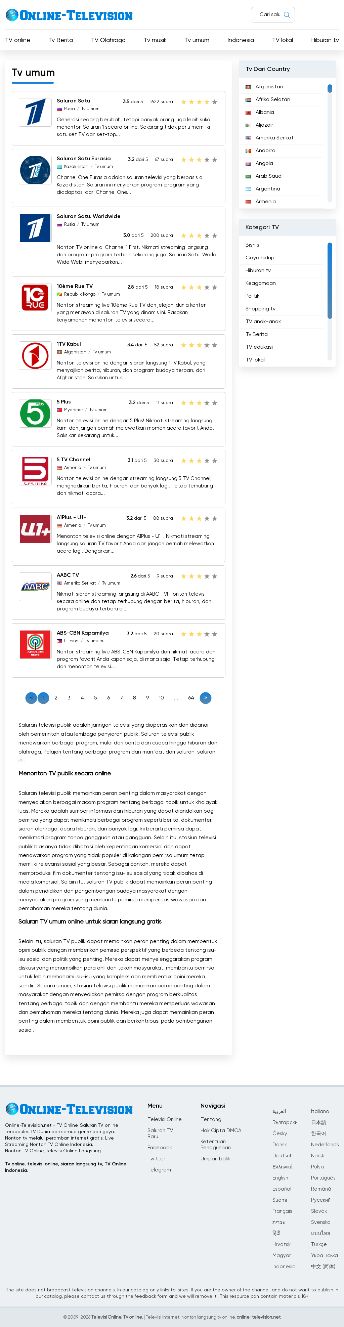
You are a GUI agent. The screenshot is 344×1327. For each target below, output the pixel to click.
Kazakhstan (76, 167)
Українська (324, 1255)
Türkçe (319, 1244)
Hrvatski (282, 1244)
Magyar (281, 1255)
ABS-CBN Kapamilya (83, 633)
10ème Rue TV (75, 286)
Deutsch (282, 1155)
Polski (317, 1166)
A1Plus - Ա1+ (71, 517)
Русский (321, 1200)
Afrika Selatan (268, 99)
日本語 (318, 1122)
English (280, 1178)
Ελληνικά (282, 1166)
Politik (253, 296)
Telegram (159, 1169)
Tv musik (155, 40)
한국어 (318, 1133)
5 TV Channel (73, 460)
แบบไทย (320, 1233)
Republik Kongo (79, 294)
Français (282, 1211)
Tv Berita (60, 40)
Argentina (263, 189)
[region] (287, 143)
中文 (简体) (323, 1266)
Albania (260, 112)
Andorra (260, 151)
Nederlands (325, 1144)
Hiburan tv (325, 40)
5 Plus (64, 402)
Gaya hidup (260, 258)
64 (191, 698)
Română (321, 1189)
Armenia (72, 468)
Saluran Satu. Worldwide (89, 216)
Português (323, 1178)
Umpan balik (215, 1158)
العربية (279, 1111)
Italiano (320, 1111)
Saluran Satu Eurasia (84, 159)
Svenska (321, 1222)
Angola (259, 163)
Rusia (69, 109)
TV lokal (282, 40)
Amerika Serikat (80, 583)
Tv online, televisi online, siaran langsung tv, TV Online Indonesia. (65, 1167)
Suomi (279, 1200)
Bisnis (252, 245)
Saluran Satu (73, 101)
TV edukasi (259, 347)
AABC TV (68, 575)
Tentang (211, 1119)
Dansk (279, 1144)
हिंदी (276, 1233)
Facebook (159, 1147)
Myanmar (73, 410)
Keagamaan (261, 283)
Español (281, 1189)
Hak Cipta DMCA (221, 1130)
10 (161, 698)
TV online (17, 40)
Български (285, 1122)
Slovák (319, 1211)
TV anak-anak (263, 322)
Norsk (317, 1155)
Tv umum (196, 40)
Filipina (71, 641)
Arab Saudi (264, 176)
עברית (279, 1222)
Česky (279, 1133)
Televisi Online (164, 1119)
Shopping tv (260, 309)
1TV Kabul (69, 344)
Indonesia (240, 40)
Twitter (156, 1158)
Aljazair (259, 125)
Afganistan (75, 352)
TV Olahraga (108, 40)
